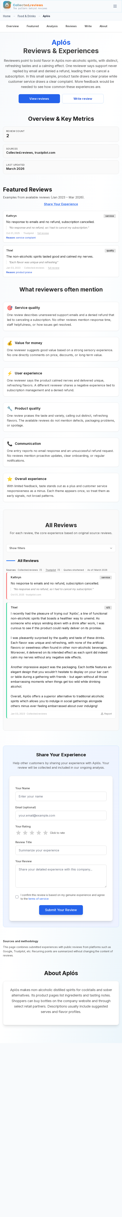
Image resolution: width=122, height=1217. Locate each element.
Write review (83, 99)
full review (43, 233)
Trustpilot (50, 570)
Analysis (52, 26)
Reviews (71, 26)
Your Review (23, 861)
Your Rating (23, 826)
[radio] (18, 833)
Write (88, 26)
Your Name (22, 788)
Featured (33, 26)
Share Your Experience (61, 204)
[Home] (25, 6)
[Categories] (115, 6)
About (103, 26)
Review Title (23, 842)
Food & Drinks (27, 16)
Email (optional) (25, 807)
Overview (12, 26)
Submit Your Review (61, 910)
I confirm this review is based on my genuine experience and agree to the (63, 896)
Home (7, 16)
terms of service (39, 898)
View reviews (39, 99)
